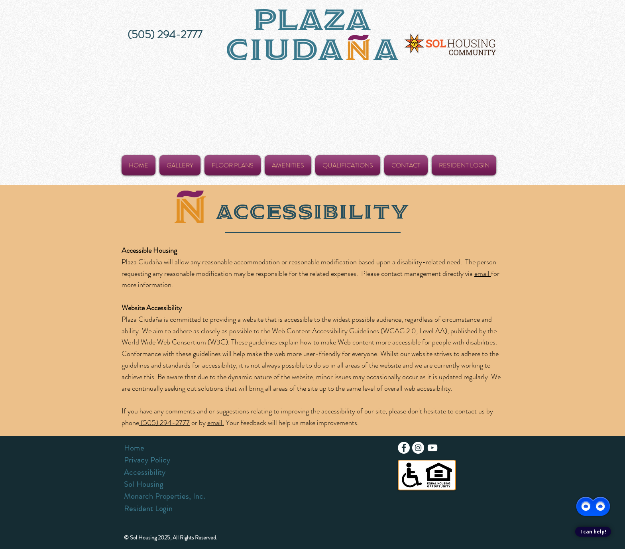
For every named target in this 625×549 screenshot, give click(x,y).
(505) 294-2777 (164, 422)
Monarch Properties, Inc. (164, 496)
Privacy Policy (147, 460)
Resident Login (148, 508)
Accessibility (144, 472)
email (482, 273)
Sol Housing (143, 484)
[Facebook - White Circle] (404, 448)
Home (134, 448)
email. (215, 422)
